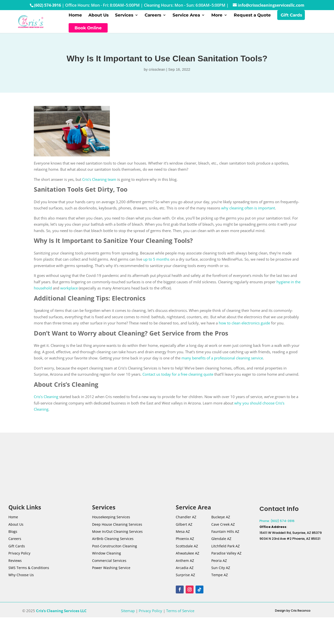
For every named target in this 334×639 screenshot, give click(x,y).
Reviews (15, 563)
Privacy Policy (19, 555)
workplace (69, 290)
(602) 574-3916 (47, 5)
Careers (153, 17)
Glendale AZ (221, 541)
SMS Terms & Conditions (28, 570)
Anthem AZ (185, 563)
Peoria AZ (219, 563)
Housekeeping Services (111, 519)
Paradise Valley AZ (226, 555)
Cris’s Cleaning (46, 399)
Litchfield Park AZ (225, 548)
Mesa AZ (183, 534)
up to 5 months (156, 261)
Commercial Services (109, 563)
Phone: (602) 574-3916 (277, 523)
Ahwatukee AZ (187, 555)
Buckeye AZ (220, 519)
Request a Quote (252, 17)
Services (124, 17)
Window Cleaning (106, 555)
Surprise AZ (185, 577)
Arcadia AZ (185, 570)
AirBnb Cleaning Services (113, 541)
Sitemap (128, 613)
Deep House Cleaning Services (117, 526)
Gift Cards (291, 16)
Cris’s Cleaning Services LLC (61, 613)
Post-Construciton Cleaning (114, 548)
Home (75, 17)
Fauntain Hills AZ (225, 534)
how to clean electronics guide (244, 325)
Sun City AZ (220, 570)
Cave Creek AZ (223, 526)
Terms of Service (180, 613)
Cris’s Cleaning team (99, 181)
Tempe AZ (219, 577)
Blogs (12, 534)
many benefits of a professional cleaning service (222, 360)
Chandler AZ (186, 519)
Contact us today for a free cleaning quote (177, 376)
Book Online (88, 29)
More (216, 17)
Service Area (186, 17)
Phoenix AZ (185, 541)
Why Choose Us (21, 577)
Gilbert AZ (184, 526)
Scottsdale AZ (187, 548)
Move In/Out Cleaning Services (117, 534)
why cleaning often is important (248, 210)
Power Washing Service (111, 570)
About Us (98, 17)
